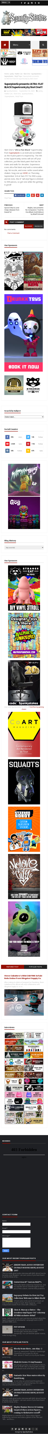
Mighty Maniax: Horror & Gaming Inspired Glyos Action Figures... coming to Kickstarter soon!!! (28, 1410)
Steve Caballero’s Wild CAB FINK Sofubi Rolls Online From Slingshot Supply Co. (23, 977)
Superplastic (8, 76)
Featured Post (12, 967)
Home (6, 74)
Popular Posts (35, 967)
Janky (12, 74)
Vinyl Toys (18, 76)
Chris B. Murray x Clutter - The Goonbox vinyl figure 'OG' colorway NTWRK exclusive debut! (29, 1313)
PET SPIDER (19, 1327)
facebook (38, 226)
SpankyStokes (36, 74)
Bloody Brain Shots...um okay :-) (28, 1349)
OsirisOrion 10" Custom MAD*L (28, 1282)
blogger (28, 226)
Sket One (27, 74)
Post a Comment (13, 233)
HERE (25, 173)
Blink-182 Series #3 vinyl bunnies (28, 1362)
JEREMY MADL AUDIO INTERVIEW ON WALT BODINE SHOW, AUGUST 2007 (29, 1268)
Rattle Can (18, 74)
